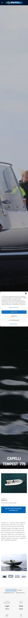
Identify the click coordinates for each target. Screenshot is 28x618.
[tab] (11, 590)
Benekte (14, 316)
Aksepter (14, 312)
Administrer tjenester (14, 307)
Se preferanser (14, 320)
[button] (26, 293)
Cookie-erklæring (13, 323)
